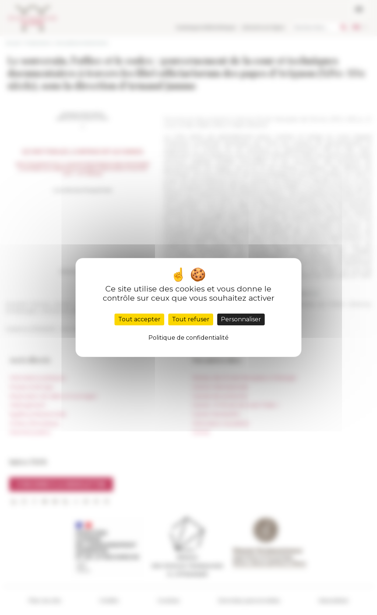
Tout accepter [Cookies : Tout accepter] (139, 319)
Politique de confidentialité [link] (188, 337)
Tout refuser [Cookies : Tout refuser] (190, 319)
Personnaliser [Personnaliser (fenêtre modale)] (241, 319)
